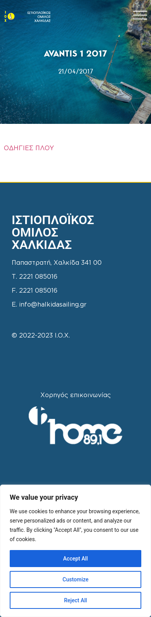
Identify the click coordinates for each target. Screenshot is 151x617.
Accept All (75, 558)
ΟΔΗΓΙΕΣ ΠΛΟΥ (29, 148)
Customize (75, 579)
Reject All (75, 600)
